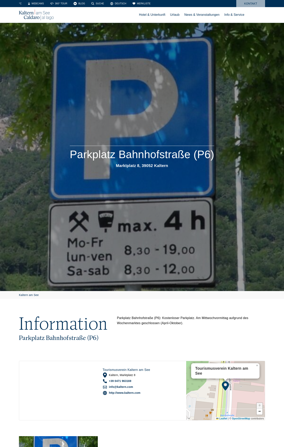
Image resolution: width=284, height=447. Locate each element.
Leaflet (221, 418)
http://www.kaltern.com (124, 392)
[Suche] (106, 3)
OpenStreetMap (241, 418)
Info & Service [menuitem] (234, 14)
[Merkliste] (150, 3)
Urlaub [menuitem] (174, 14)
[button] (225, 386)
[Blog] (88, 3)
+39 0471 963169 (120, 381)
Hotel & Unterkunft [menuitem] (152, 14)
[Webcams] (45, 3)
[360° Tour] (67, 3)
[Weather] (24, 3)
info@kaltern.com (121, 386)
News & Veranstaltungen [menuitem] (202, 14)
